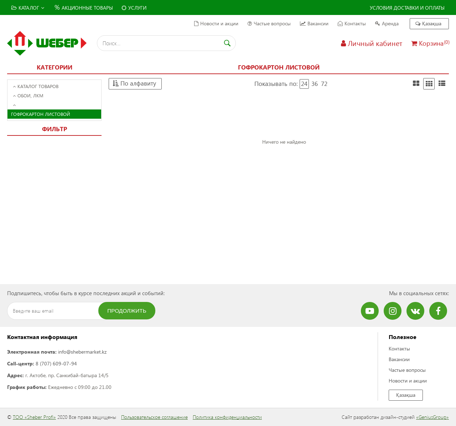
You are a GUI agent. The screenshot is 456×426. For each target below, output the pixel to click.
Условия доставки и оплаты (407, 7)
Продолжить (126, 311)
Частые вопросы (269, 23)
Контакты (352, 23)
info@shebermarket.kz (82, 351)
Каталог (27, 7)
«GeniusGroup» (432, 417)
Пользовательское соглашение (154, 417)
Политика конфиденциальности (227, 417)
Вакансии (314, 23)
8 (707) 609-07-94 (56, 363)
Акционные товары (83, 6)
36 (314, 83)
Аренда (387, 23)
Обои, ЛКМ (28, 95)
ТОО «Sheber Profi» (34, 417)
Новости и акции (216, 23)
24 (304, 83)
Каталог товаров (35, 86)
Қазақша (428, 23)
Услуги (133, 7)
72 (324, 83)
